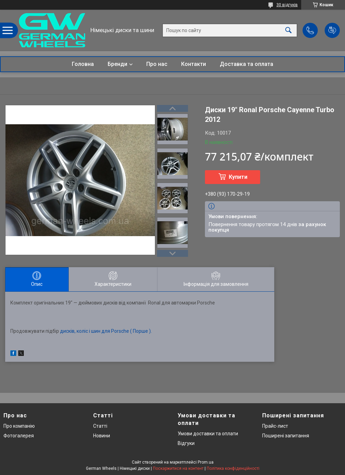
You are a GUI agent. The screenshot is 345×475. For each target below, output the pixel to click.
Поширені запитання (285, 435)
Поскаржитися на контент (178, 468)
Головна (83, 64)
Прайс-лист (275, 426)
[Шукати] (288, 30)
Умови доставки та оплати (208, 433)
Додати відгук (332, 30)
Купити (238, 177)
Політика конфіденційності (233, 468)
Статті (100, 426)
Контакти (193, 64)
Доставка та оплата (246, 64)
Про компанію (19, 426)
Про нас (156, 64)
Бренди (117, 64)
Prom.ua (206, 462)
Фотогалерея (18, 435)
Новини (101, 435)
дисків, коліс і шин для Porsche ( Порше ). (106, 331)
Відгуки (186, 443)
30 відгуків (287, 4)
